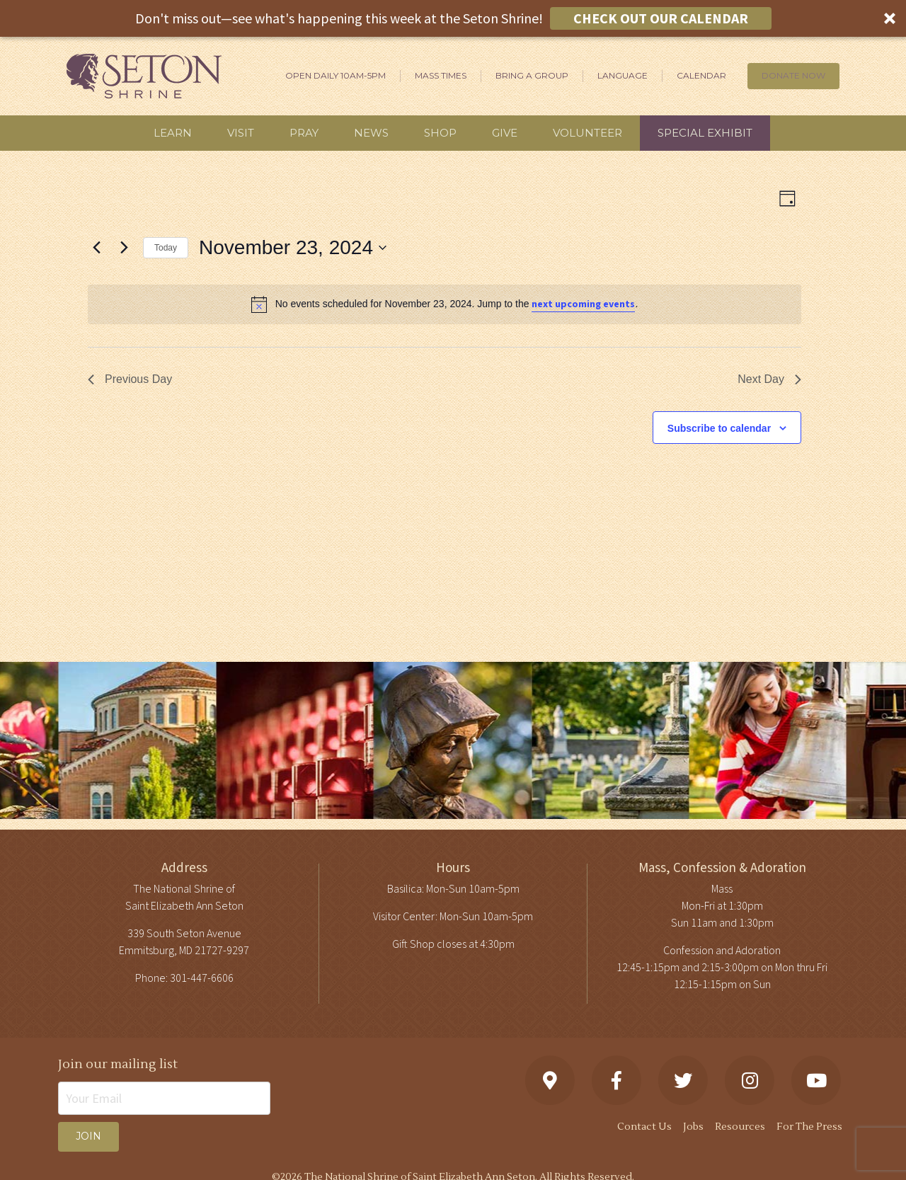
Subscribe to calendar (719, 428)
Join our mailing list (118, 1064)
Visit (240, 132)
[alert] (444, 304)
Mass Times (440, 75)
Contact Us (644, 1127)
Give (504, 132)
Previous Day (130, 379)
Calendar (701, 75)
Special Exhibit (705, 132)
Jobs (693, 1127)
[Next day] (123, 247)
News (371, 132)
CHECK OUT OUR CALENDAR (660, 18)
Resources (740, 1127)
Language (622, 75)
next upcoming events (583, 304)
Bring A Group (531, 75)
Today (165, 248)
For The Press (809, 1127)
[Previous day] (96, 247)
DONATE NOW (793, 75)
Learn (173, 132)
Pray (304, 132)
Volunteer (587, 132)
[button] (453, 18)
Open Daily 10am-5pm (335, 75)
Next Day (769, 379)
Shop (440, 132)
